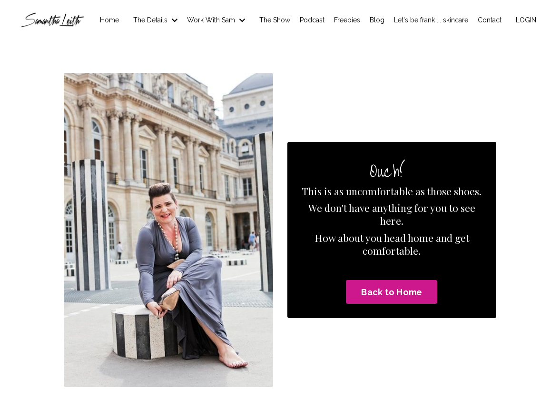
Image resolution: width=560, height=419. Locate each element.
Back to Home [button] (391, 292)
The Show (274, 20)
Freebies (347, 20)
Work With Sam (216, 20)
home (420, 237)
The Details (155, 20)
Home (109, 20)
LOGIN (526, 20)
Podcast (312, 20)
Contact (489, 20)
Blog (377, 20)
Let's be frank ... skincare (431, 20)
